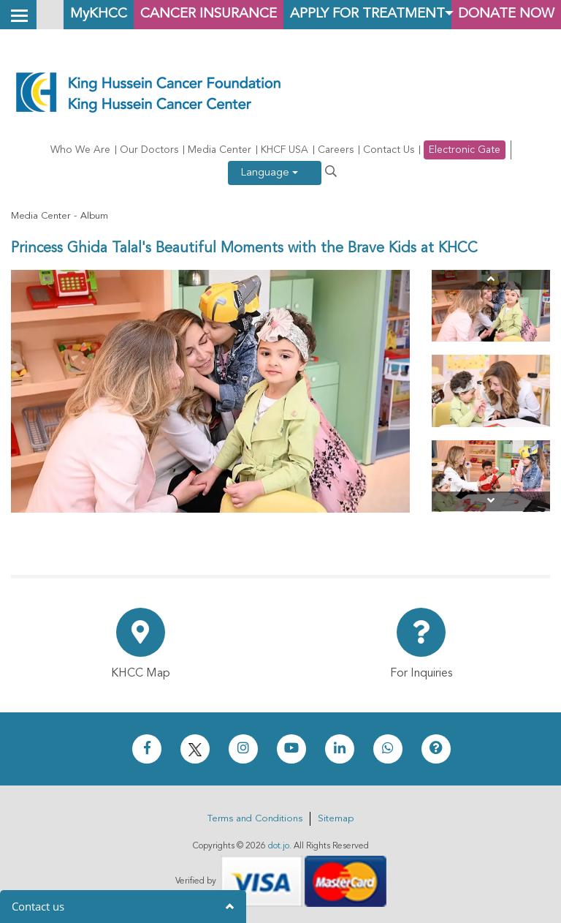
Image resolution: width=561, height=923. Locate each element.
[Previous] (491, 280)
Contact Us (388, 150)
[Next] (491, 501)
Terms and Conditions (254, 819)
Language (269, 172)
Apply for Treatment (367, 14)
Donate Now (506, 14)
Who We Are (80, 150)
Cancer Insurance (208, 14)
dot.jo (278, 846)
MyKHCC (98, 14)
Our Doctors (149, 150)
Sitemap (336, 819)
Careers (336, 150)
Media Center (219, 150)
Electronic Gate (464, 150)
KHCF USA (284, 150)
